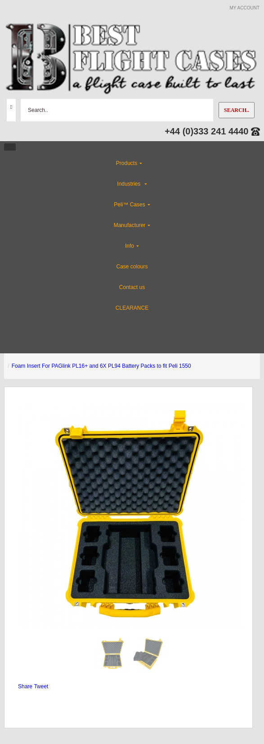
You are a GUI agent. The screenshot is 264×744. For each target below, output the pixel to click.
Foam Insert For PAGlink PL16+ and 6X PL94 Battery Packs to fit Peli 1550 (101, 366)
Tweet (41, 686)
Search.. (236, 110)
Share (25, 686)
